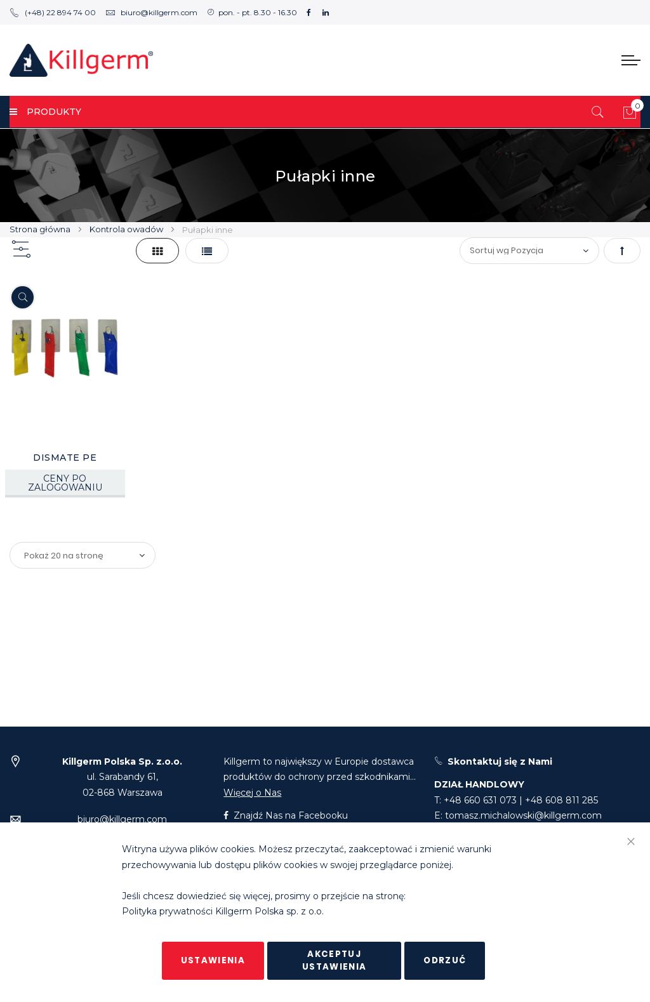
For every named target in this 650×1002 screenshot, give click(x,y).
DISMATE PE (64, 457)
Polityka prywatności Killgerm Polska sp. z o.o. (223, 912)
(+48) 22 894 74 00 (53, 12)
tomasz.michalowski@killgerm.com (523, 815)
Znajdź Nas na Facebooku (285, 815)
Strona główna (41, 229)
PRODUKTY (45, 111)
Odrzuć (444, 960)
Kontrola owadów (127, 229)
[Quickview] (22, 297)
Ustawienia (213, 960)
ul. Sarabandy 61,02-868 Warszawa (122, 777)
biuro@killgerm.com (151, 12)
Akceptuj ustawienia (334, 960)
